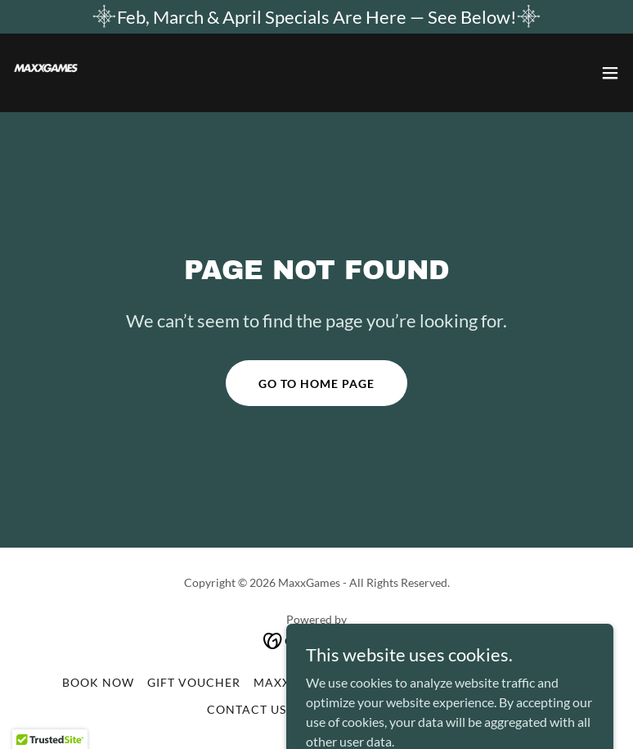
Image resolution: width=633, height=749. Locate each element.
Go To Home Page (316, 383)
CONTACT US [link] (246, 709)
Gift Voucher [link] (193, 682)
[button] (610, 72)
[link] (46, 73)
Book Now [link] (98, 682)
